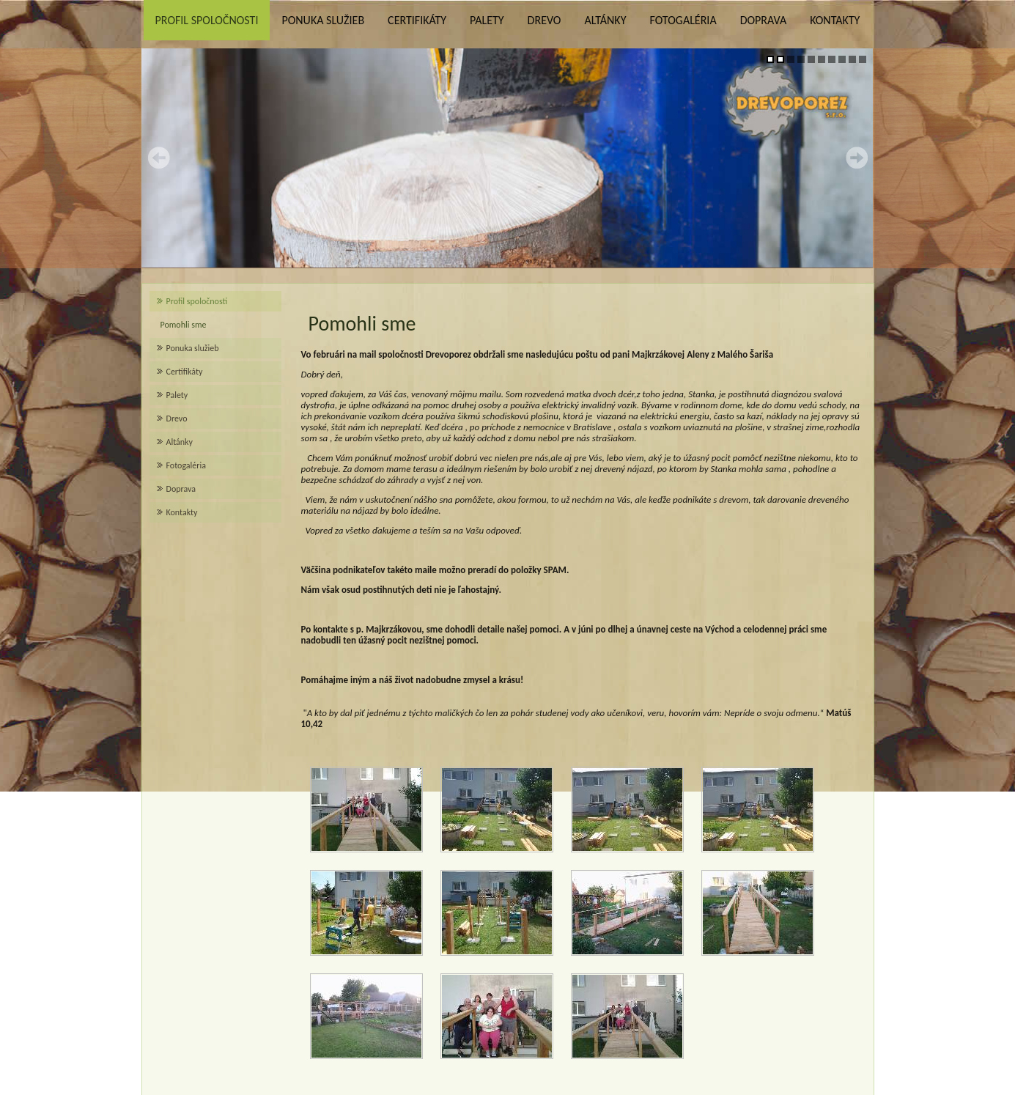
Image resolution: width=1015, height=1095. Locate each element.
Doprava (763, 20)
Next (857, 158)
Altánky (605, 20)
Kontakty (835, 20)
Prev (159, 158)
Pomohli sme (183, 325)
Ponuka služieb (322, 20)
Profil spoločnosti (207, 20)
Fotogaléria (682, 20)
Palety (486, 20)
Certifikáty (417, 20)
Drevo (544, 20)
